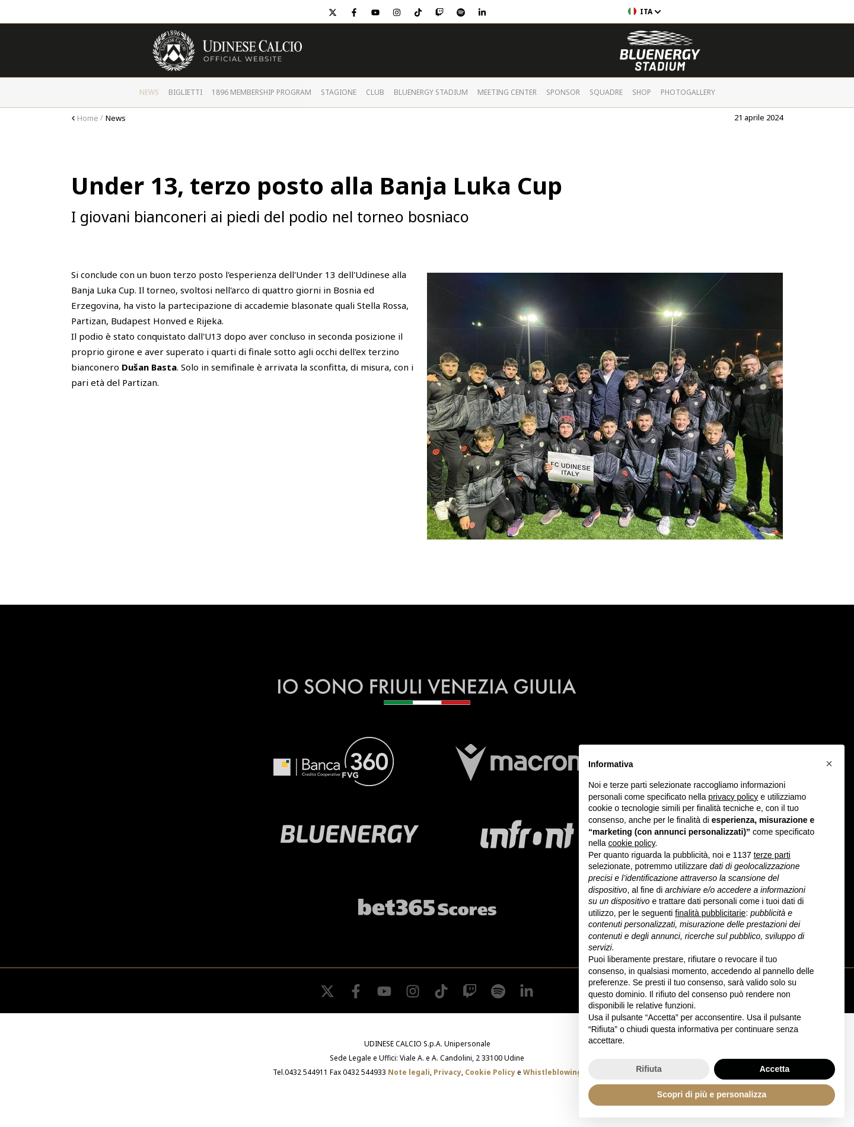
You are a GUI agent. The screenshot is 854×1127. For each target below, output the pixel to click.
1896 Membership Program (261, 92)
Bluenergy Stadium (431, 92)
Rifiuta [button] (649, 1069)
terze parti (772, 855)
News (149, 92)
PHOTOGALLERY (688, 92)
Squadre (606, 92)
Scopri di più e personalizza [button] (711, 1094)
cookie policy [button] (631, 843)
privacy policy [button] (733, 797)
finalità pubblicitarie (710, 913)
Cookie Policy (490, 1072)
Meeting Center (507, 92)
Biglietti (185, 92)
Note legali (409, 1072)
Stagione (338, 92)
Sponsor (563, 92)
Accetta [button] (775, 1069)
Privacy (447, 1072)
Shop (641, 92)
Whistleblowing (552, 1072)
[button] (829, 763)
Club (375, 92)
